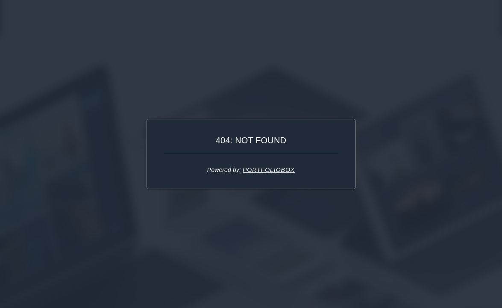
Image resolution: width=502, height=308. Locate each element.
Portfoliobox (269, 169)
